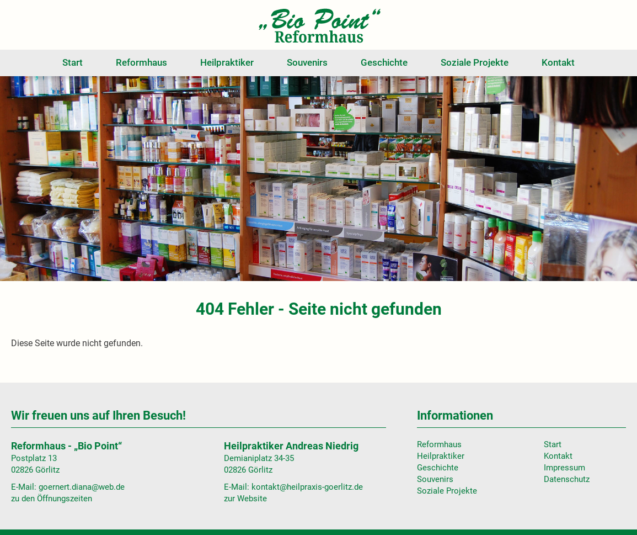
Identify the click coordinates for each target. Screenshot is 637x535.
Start (72, 62)
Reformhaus (141, 62)
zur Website (245, 499)
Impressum (564, 468)
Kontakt (558, 62)
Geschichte (384, 62)
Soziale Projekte (474, 62)
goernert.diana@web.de (82, 487)
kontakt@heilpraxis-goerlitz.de (307, 487)
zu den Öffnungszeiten (51, 499)
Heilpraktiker (227, 62)
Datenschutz (567, 479)
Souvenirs (307, 62)
